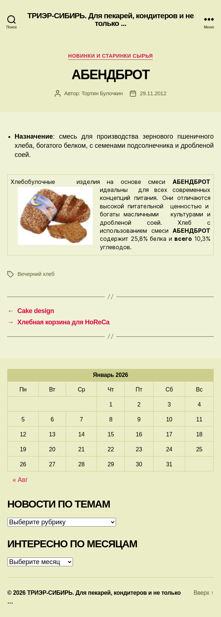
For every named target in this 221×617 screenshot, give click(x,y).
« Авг (20, 479)
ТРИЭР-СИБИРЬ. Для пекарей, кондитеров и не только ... (110, 19)
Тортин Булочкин (102, 93)
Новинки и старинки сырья (110, 56)
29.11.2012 (153, 93)
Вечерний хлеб (36, 274)
